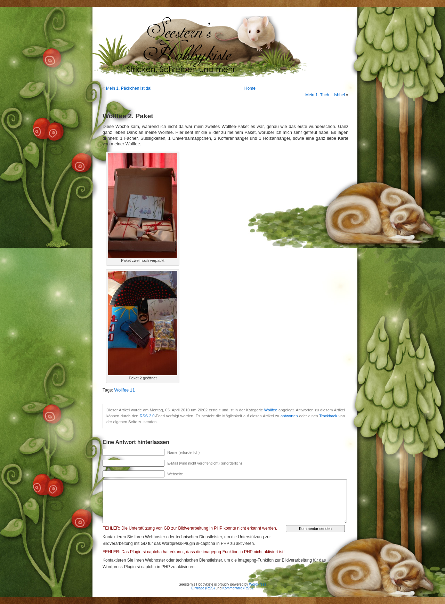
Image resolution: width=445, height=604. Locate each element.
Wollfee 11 (124, 390)
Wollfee (270, 410)
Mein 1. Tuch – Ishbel (325, 94)
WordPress (257, 584)
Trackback (328, 416)
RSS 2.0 (147, 416)
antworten (289, 416)
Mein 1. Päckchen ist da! (129, 88)
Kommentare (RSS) (237, 588)
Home (250, 88)
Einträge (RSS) (203, 588)
